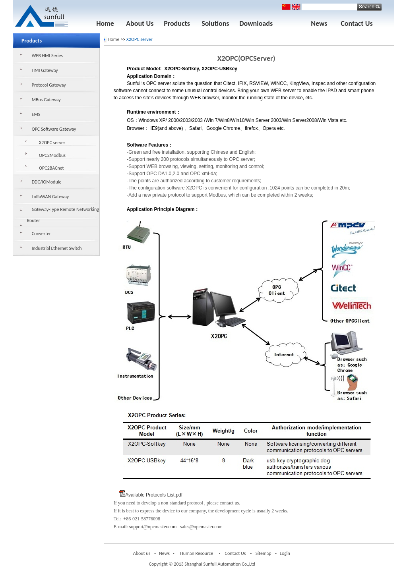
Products (177, 23)
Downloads (256, 23)
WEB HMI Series (47, 55)
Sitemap (263, 553)
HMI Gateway (45, 70)
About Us (139, 23)
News (319, 23)
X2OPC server (52, 142)
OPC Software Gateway (54, 129)
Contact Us (356, 23)
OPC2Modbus (52, 155)
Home (105, 23)
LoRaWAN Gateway (50, 196)
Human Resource (196, 553)
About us (142, 553)
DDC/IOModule (47, 182)
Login (285, 553)
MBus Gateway (46, 99)
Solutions (215, 23)
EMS (36, 114)
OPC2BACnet (51, 168)
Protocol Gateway (49, 85)
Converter (41, 233)
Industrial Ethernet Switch (57, 248)
